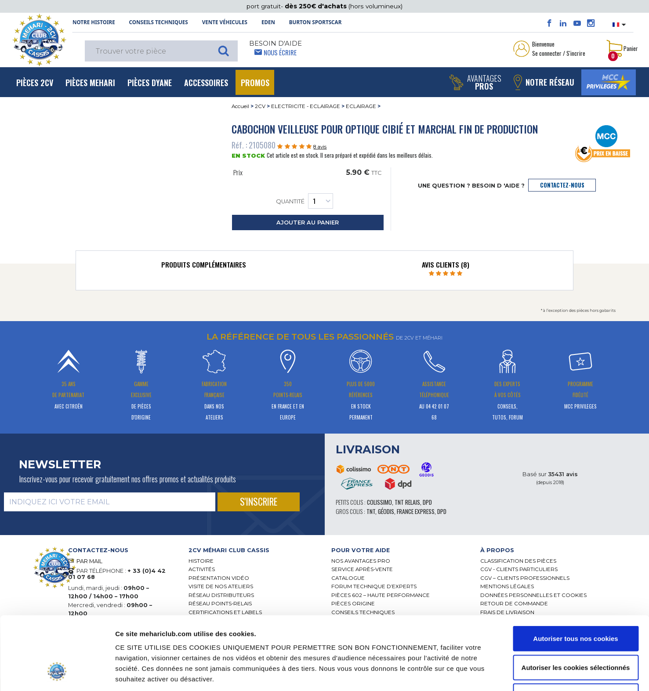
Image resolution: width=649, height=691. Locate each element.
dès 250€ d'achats (316, 6)
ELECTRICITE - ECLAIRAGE (305, 106)
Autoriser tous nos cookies (575, 575)
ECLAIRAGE (361, 106)
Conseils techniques (158, 22)
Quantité (304, 201)
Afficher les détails (480, 673)
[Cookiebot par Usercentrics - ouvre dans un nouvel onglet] (56, 673)
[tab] (203, 266)
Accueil (240, 106)
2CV (260, 106)
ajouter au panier (307, 222)
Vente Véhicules (224, 22)
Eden (268, 22)
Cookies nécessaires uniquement (575, 633)
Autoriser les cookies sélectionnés (576, 604)
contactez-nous (562, 185)
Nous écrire (280, 52)
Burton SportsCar (315, 22)
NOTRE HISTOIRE (94, 22)
